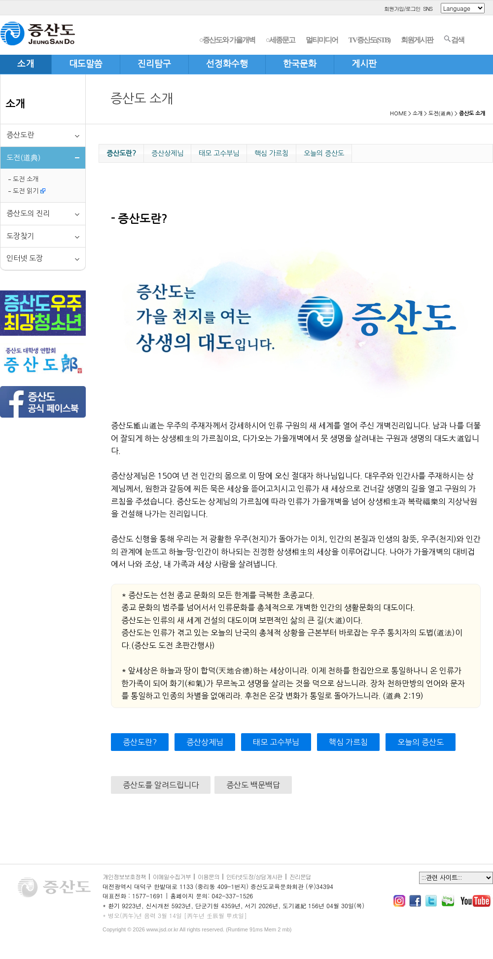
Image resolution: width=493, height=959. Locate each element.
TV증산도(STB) (369, 40)
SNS (427, 8)
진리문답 (300, 876)
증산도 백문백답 (253, 785)
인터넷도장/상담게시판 (254, 876)
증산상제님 (167, 153)
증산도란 (20, 135)
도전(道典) (440, 113)
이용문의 (208, 876)
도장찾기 (20, 236)
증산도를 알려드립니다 (161, 785)
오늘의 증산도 (324, 153)
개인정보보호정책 (124, 876)
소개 (15, 104)
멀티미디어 (322, 40)
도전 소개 (25, 179)
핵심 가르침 (271, 153)
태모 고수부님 (219, 153)
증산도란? (121, 153)
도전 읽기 (29, 191)
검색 (454, 39)
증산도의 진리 (28, 213)
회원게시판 (417, 40)
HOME (398, 113)
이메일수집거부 (172, 876)
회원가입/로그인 (402, 8)
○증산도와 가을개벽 (227, 40)
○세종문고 (280, 40)
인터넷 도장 (24, 258)
